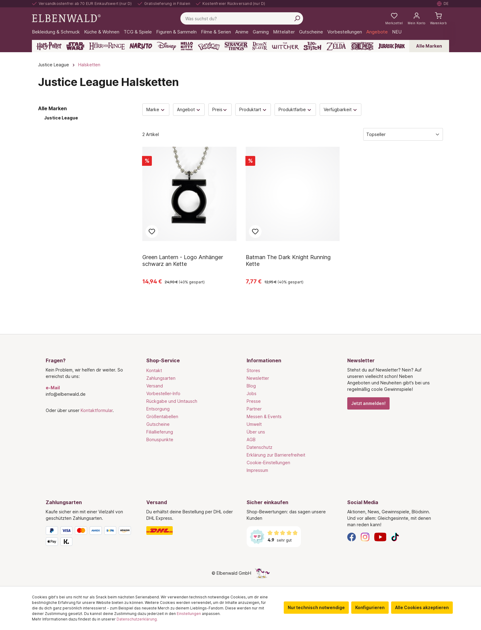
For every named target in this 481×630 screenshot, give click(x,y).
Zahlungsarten (160, 378)
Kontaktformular (97, 410)
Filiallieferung (159, 431)
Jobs (251, 393)
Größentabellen (162, 416)
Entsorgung (158, 408)
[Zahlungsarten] (90, 537)
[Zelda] (336, 46)
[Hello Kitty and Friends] (187, 46)
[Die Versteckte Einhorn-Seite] (262, 573)
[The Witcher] (285, 46)
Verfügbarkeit (341, 109)
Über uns (256, 431)
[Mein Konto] (416, 18)
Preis (220, 109)
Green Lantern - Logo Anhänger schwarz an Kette (182, 260)
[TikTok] (395, 536)
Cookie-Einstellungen (268, 462)
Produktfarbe (295, 109)
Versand (154, 385)
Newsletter (258, 378)
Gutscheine (158, 424)
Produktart (253, 109)
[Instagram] (365, 536)
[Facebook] (351, 536)
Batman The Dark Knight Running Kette (288, 260)
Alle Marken (429, 46)
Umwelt (254, 424)
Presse (254, 401)
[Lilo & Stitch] (312, 46)
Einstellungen (189, 613)
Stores (253, 370)
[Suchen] (296, 18)
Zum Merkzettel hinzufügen (151, 231)
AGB (251, 439)
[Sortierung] (403, 134)
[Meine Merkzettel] (394, 18)
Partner (254, 408)
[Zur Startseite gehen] (66, 18)
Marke (155, 109)
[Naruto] (140, 46)
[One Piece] (362, 46)
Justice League (61, 117)
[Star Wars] (75, 46)
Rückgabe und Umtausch (171, 401)
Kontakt (154, 370)
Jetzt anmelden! (368, 403)
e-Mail (53, 387)
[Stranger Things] (236, 46)
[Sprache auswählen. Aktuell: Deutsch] (443, 3)
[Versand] (190, 530)
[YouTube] (380, 536)
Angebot (189, 109)
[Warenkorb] (438, 18)
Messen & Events (264, 416)
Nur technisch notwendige (316, 607)
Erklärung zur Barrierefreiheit (276, 454)
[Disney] (166, 46)
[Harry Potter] (49, 46)
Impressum (257, 470)
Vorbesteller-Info (163, 393)
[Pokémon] (209, 46)
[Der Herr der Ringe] (107, 46)
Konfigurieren (370, 607)
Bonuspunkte (159, 439)
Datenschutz (259, 447)
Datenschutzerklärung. (137, 619)
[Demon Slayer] (259, 46)
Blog (251, 385)
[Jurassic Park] (391, 46)
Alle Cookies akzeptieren (422, 607)
